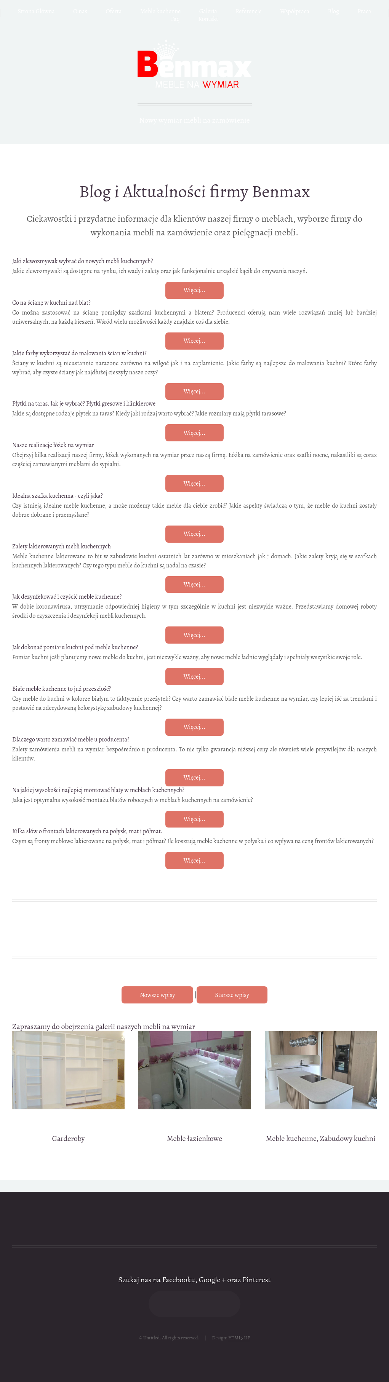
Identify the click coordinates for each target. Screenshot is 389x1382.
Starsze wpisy (232, 995)
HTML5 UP (239, 1337)
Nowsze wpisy (157, 995)
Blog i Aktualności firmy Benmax (194, 191)
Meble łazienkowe (194, 1138)
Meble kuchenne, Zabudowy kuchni (321, 1138)
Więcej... (195, 290)
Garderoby (68, 1138)
